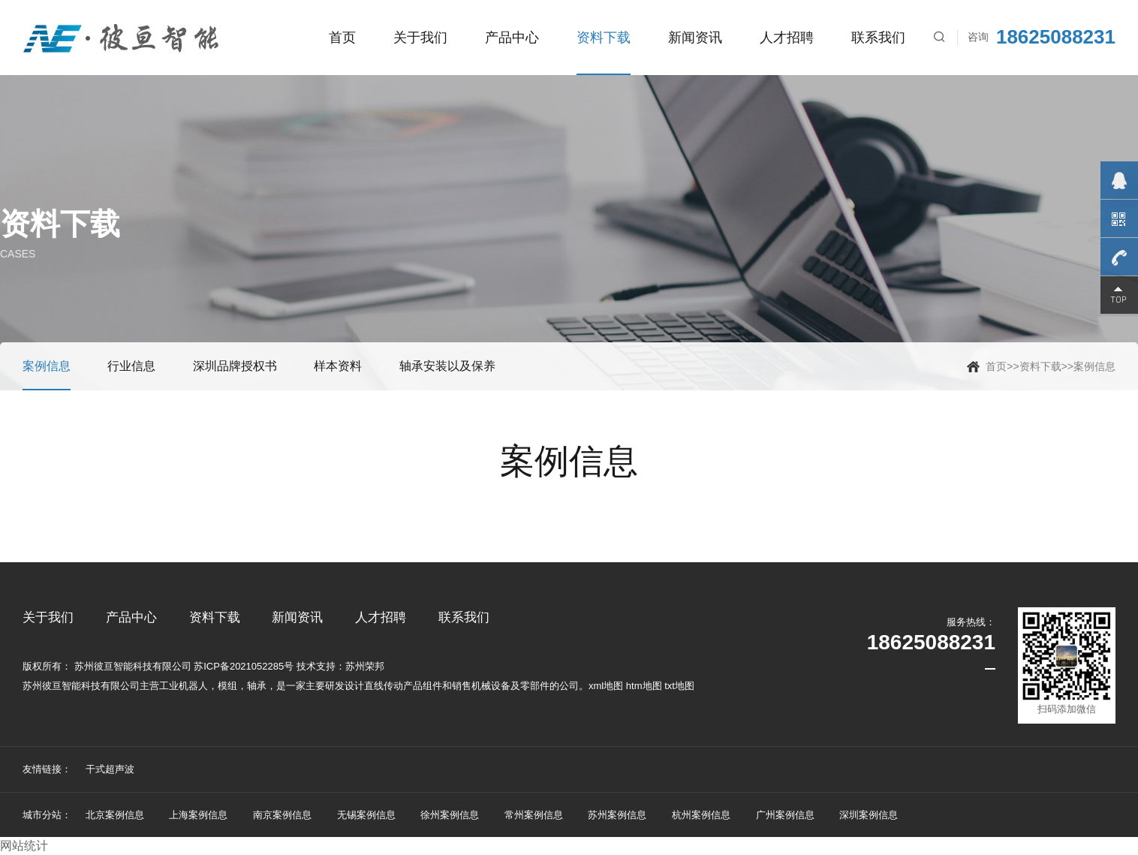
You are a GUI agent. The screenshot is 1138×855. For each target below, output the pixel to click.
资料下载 (604, 37)
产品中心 (512, 37)
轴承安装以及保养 (447, 366)
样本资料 (338, 366)
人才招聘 (787, 37)
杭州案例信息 (701, 814)
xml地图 (606, 685)
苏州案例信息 (617, 814)
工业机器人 (183, 685)
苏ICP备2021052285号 (244, 666)
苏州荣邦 (364, 666)
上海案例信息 (198, 814)
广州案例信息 (785, 814)
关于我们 (420, 37)
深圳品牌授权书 (235, 366)
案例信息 (1094, 366)
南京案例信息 (282, 814)
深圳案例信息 (868, 814)
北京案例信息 (115, 814)
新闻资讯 (695, 37)
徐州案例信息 (449, 814)
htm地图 (644, 685)
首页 (342, 37)
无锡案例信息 (366, 814)
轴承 (256, 685)
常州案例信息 (533, 814)
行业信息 (131, 366)
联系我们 (878, 37)
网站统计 (24, 845)
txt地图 (679, 685)
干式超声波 (110, 769)
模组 (227, 685)
